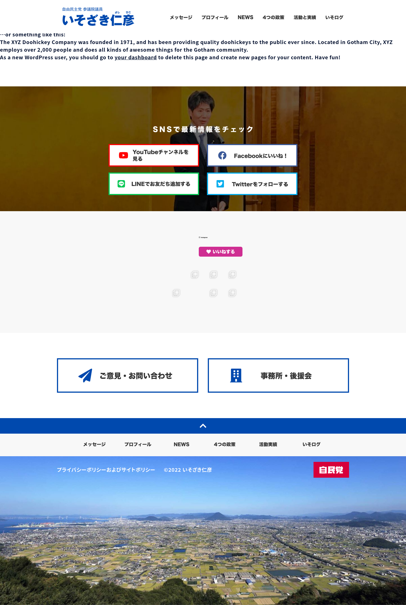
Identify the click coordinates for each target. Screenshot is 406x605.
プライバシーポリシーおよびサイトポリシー (106, 469)
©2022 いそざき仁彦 (188, 469)
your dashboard (136, 57)
